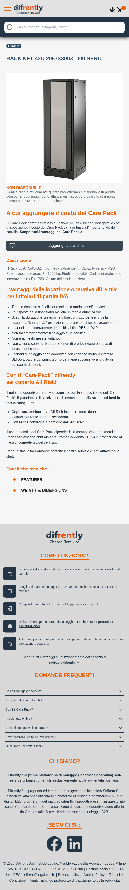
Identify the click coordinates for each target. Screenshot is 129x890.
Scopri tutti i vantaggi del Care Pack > (51, 232)
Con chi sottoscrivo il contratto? (26, 728)
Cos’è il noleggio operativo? (24, 691)
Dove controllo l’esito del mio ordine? (30, 737)
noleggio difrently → (64, 662)
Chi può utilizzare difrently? (23, 700)
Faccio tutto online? (18, 718)
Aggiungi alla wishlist (67, 245)
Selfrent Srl (111, 791)
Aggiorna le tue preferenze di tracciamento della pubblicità (75, 880)
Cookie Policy (94, 875)
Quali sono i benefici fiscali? (24, 746)
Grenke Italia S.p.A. (40, 812)
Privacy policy (68, 875)
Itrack (14, 46)
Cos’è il (19, 709)
